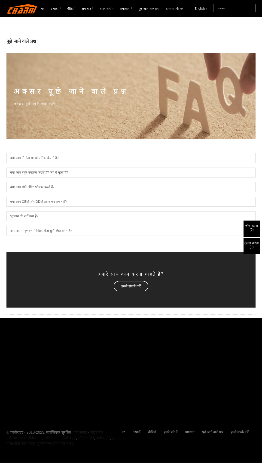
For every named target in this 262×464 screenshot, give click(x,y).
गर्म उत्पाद (80, 432)
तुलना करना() (251, 245)
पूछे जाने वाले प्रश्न (148, 8)
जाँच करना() (251, 227)
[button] (131, 286)
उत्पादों (56, 8)
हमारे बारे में (106, 8)
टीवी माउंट (103, 438)
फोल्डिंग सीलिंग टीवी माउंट (24, 438)
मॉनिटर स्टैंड (86, 438)
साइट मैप (96, 432)
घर (42, 8)
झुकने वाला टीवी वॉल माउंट (55, 443)
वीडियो (71, 8)
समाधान (126, 8)
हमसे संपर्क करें (175, 8)
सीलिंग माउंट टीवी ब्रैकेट (60, 438)
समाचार (87, 8)
